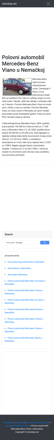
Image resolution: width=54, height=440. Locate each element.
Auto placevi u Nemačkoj (19, 268)
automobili (18, 422)
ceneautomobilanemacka (17, 425)
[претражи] (21, 242)
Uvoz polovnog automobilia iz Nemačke (26, 262)
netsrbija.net (9, 3)
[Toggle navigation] (48, 3)
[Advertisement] (27, 27)
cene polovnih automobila (37, 422)
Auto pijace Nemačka (17, 274)
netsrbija (7, 422)
